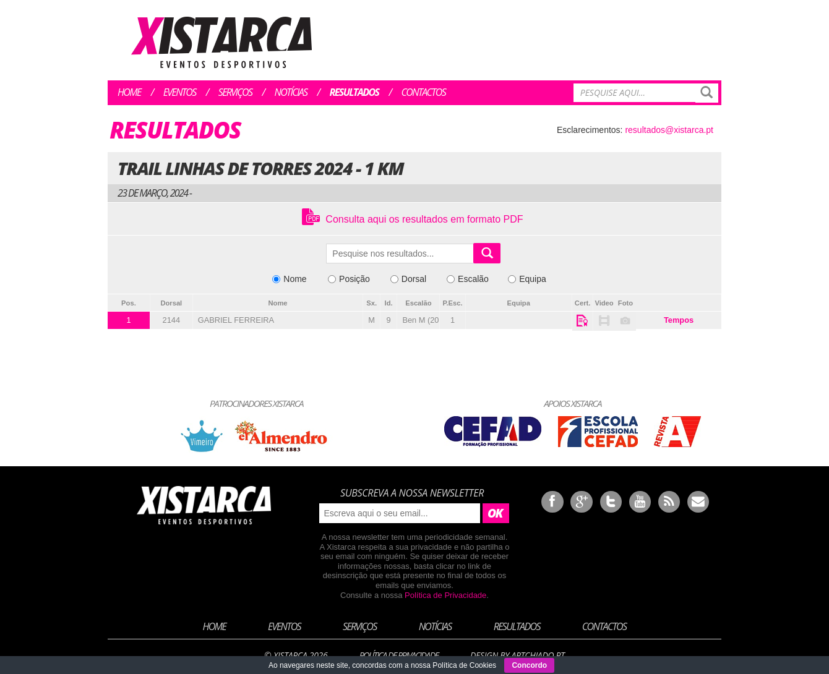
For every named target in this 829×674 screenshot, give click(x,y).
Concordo (529, 665)
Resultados (354, 92)
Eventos (179, 92)
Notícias (291, 92)
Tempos (679, 320)
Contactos (423, 92)
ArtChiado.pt (537, 655)
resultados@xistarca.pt (669, 130)
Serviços (235, 92)
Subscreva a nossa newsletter (412, 493)
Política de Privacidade (445, 595)
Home (129, 92)
